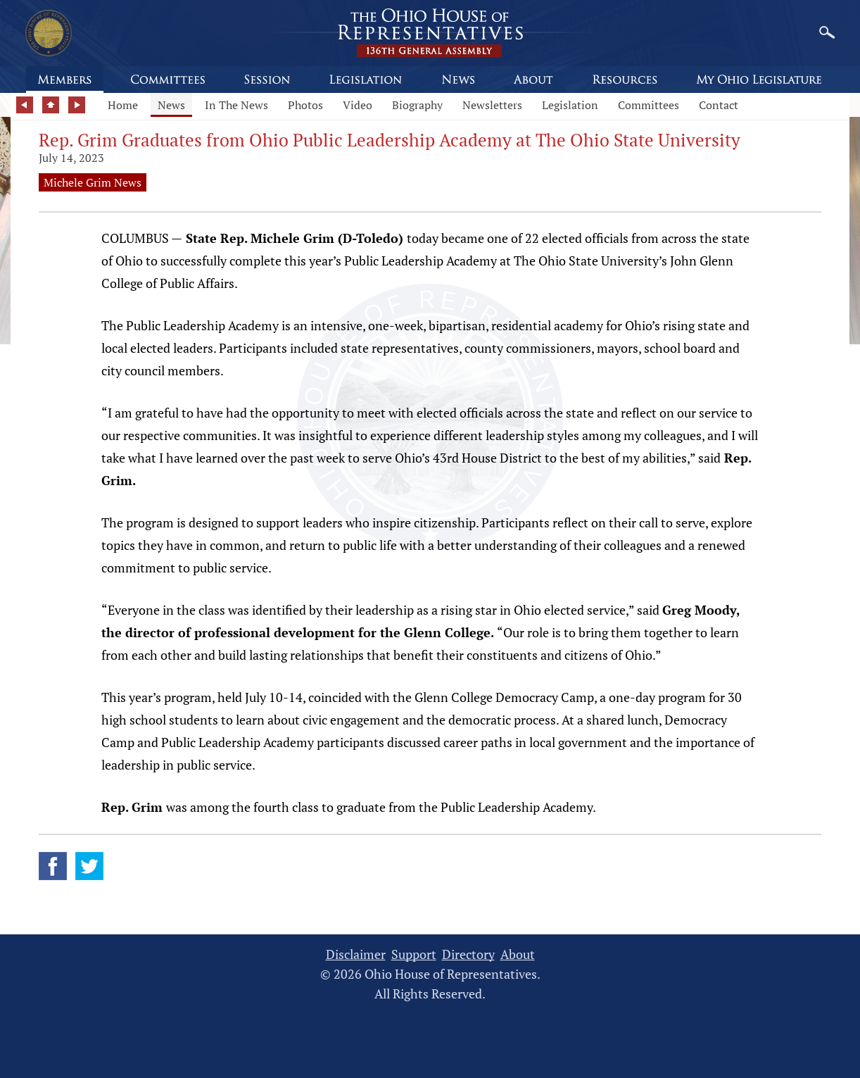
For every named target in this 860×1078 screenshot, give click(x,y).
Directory (468, 954)
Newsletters (492, 105)
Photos (305, 105)
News (171, 105)
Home (123, 105)
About (517, 954)
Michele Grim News (92, 182)
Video (357, 105)
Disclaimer (356, 954)
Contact (718, 105)
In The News (236, 105)
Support (413, 954)
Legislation (570, 105)
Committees (648, 105)
